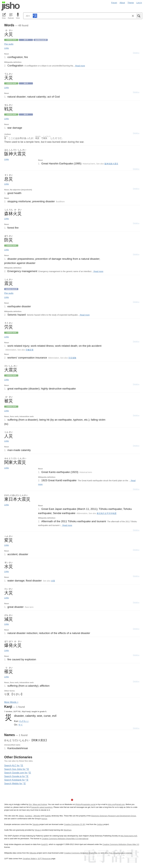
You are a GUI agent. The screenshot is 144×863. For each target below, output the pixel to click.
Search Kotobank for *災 (16, 780)
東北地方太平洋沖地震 (106, 513)
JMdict (21, 816)
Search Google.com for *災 (17, 773)
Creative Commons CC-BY (74, 824)
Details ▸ (136, 53)
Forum (114, 3)
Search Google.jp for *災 (16, 776)
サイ (20, 724)
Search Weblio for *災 (15, 783)
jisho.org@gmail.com (116, 804)
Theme (131, 3)
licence (44, 819)
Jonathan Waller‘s (30, 859)
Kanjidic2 (28, 816)
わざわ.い (24, 721)
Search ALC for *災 (13, 765)
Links (6, 48)
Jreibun (100, 824)
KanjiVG (44, 844)
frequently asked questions (41, 807)
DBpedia (32, 853)
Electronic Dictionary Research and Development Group (113, 816)
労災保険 (72, 358)
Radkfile (47, 816)
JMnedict (36, 816)
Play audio (8, 44)
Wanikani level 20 (40, 40)
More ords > (11, 702)
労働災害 (29, 350)
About (122, 3)
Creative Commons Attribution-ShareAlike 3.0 (82, 853)
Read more (80, 66)
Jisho (10, 6)
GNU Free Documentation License (118, 853)
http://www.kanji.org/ (128, 836)
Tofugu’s (37, 830)
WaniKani (67, 830)
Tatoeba (35, 824)
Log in (139, 3)
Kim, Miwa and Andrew (38, 804)
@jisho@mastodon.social (85, 804)
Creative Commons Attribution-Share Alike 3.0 (121, 844)
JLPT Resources (44, 859)
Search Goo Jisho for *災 (16, 769)
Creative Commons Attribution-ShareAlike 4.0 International (65, 839)
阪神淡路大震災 (111, 164)
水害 (53, 581)
